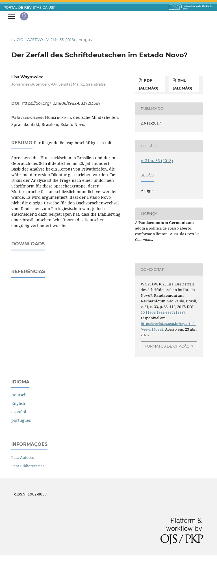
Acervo (35, 39)
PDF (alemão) (149, 84)
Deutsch (19, 395)
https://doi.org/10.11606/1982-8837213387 (61, 103)
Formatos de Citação (167, 346)
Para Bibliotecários (27, 465)
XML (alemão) (182, 84)
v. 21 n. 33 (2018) (60, 39)
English (18, 403)
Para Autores (22, 457)
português (21, 420)
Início (17, 39)
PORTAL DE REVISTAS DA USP (30, 8)
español (18, 411)
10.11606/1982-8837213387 (163, 312)
